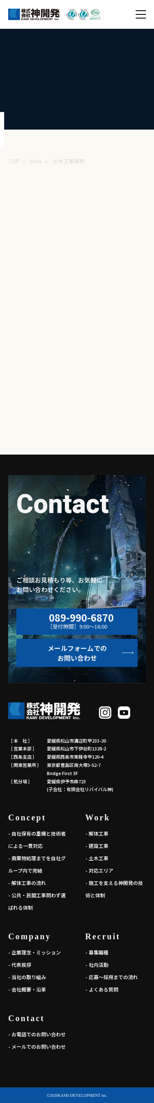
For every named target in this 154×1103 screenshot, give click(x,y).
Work (97, 817)
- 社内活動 (96, 964)
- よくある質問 (101, 989)
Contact (26, 1018)
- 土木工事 (96, 858)
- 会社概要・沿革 (27, 989)
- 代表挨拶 (19, 964)
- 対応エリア (99, 870)
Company (29, 936)
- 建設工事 (96, 845)
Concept (27, 817)
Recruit (102, 936)
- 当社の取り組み (27, 976)
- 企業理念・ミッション (34, 952)
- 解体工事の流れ (27, 882)
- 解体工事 (96, 833)
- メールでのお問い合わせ (37, 1046)
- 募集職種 (96, 952)
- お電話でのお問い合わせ (37, 1034)
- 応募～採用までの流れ (111, 976)
